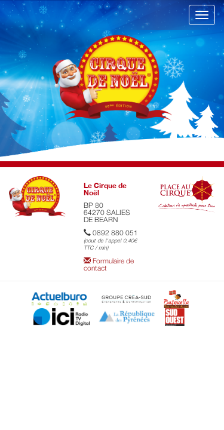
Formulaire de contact (109, 264)
